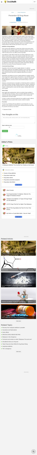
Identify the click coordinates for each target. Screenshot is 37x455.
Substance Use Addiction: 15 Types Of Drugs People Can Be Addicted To (19, 199)
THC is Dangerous (6, 348)
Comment (5, 131)
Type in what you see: (7, 125)
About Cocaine (10, 190)
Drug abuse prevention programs (12, 179)
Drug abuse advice (8, 177)
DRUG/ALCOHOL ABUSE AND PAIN (11, 334)
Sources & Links (7, 109)
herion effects (5, 332)
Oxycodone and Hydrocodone (9, 330)
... (15, 12)
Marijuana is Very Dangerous (9, 337)
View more (18, 184)
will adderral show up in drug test (10, 341)
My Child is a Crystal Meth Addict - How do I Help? (19, 213)
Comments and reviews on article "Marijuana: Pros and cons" (17, 339)
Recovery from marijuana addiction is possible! (13, 327)
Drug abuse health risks (9, 175)
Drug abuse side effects (9, 182)
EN (35, 1)
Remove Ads (32, 8)
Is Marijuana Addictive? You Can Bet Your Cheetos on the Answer (18, 165)
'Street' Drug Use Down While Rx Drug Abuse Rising (15, 344)
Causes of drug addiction (10, 173)
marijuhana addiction (7, 346)
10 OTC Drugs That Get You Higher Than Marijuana (19, 204)
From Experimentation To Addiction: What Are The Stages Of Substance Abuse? (19, 194)
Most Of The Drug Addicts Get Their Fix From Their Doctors (19, 208)
